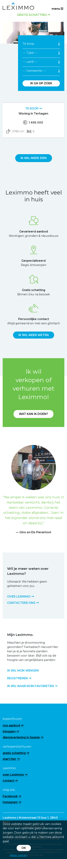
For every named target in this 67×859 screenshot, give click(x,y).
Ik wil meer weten (33, 335)
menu (57, 8)
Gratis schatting (33, 15)
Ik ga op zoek (41, 83)
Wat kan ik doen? (33, 414)
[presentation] (30, 146)
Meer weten (18, 855)
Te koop (33, 108)
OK (23, 848)
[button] (7, 489)
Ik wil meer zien (34, 158)
